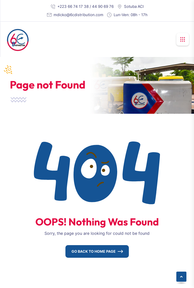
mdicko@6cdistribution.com (78, 14)
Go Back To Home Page (93, 251)
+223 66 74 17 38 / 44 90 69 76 (85, 6)
